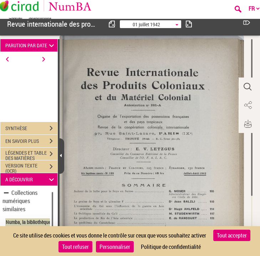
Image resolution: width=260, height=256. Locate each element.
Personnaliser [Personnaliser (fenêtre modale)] (115, 247)
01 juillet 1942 (146, 24)
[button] (247, 87)
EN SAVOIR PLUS (31, 141)
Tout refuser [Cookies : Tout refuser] (75, 247)
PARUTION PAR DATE (30, 45)
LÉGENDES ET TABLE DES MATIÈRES (31, 154)
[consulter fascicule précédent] (112, 24)
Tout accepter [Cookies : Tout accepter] (232, 235)
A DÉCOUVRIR (30, 179)
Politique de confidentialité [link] (171, 247)
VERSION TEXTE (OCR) (31, 167)
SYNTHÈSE (31, 128)
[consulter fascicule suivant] (189, 24)
